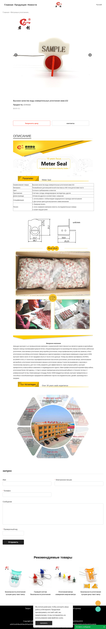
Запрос (28, 608)
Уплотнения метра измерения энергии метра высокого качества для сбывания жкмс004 (65, 593)
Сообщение (7, 502)
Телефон (7, 491)
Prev (16, 55)
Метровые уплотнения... (20, 12)
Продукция (20, 4)
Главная (8, 4)
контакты (71, 123)
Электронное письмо (63, 480)
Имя (4, 480)
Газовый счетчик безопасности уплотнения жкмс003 (40, 593)
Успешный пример (73, 608)
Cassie (98, 609)
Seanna (98, 603)
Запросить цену (31, 123)
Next (90, 55)
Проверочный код (10, 529)
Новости (32, 4)
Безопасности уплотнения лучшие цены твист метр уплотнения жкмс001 (15, 593)
